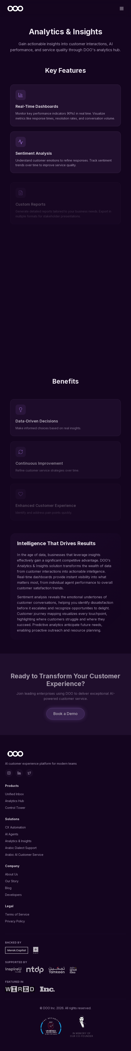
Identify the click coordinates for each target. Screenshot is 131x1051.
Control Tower (15, 807)
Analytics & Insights (18, 841)
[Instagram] (9, 773)
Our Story (12, 881)
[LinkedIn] (19, 773)
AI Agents (11, 834)
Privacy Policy (15, 921)
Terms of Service (17, 914)
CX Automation (15, 827)
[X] (29, 773)
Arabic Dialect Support (21, 848)
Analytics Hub (14, 801)
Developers (13, 895)
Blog (8, 888)
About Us (11, 874)
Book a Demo (65, 715)
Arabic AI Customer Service (24, 854)
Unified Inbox (14, 794)
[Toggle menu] (121, 8)
